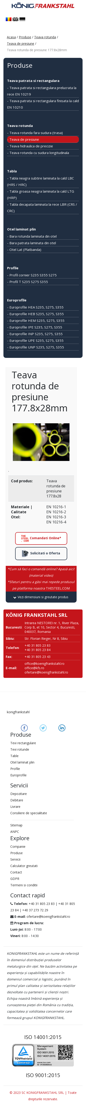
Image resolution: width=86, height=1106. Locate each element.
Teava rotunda (45, 37)
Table (14, 756)
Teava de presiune (20, 43)
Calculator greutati (24, 866)
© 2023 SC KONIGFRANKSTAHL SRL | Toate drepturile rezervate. (43, 1095)
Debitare (16, 800)
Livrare (15, 806)
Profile (12, 268)
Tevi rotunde (19, 749)
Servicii (15, 859)
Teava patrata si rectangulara (33, 80)
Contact (16, 872)
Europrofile (16, 300)
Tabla (12, 171)
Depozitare (18, 794)
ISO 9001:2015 (43, 1075)
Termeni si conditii (23, 885)
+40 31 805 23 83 (42, 903)
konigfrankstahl (18, 712)
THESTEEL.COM (41, 585)
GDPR (14, 878)
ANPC (14, 831)
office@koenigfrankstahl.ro (44, 663)
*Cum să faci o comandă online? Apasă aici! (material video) (41, 572)
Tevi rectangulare (23, 743)
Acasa (11, 37)
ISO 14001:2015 (43, 1036)
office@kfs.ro (34, 668)
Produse (25, 37)
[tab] (41, 597)
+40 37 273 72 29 (35, 910)
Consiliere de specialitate (28, 813)
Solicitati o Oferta (41, 553)
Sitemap (16, 825)
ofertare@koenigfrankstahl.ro (46, 672)
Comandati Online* (41, 538)
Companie (17, 846)
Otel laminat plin (21, 229)
